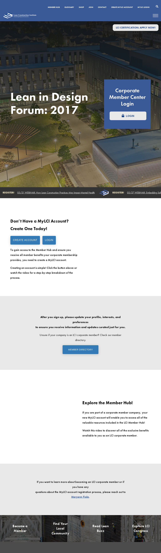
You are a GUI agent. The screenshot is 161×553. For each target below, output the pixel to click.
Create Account (25, 240)
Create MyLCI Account (122, 7)
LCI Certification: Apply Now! (135, 27)
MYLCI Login (144, 7)
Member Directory (80, 349)
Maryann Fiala (80, 497)
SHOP (81, 7)
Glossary (69, 7)
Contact (102, 7)
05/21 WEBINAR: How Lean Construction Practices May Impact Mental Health (56, 192)
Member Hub (54, 7)
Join (91, 7)
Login (49, 240)
